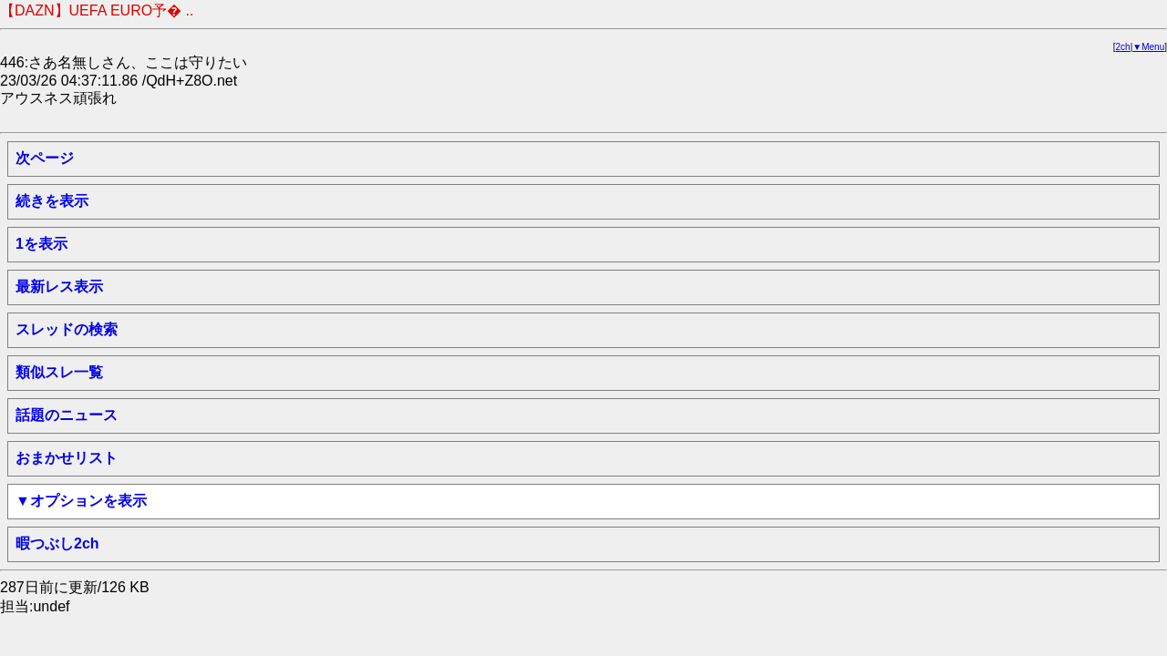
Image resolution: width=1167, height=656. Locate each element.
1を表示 (41, 243)
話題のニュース (66, 415)
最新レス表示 (59, 286)
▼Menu (1148, 47)
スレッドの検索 (66, 329)
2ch (1123, 47)
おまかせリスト (66, 458)
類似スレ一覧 (59, 372)
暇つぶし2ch (57, 543)
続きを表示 (51, 201)
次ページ (44, 158)
